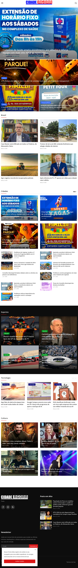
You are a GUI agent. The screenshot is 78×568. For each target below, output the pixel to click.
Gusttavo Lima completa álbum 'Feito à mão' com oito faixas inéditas (17, 442)
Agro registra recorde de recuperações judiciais (17, 178)
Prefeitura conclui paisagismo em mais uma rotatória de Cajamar (65, 274)
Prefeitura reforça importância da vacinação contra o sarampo (24, 294)
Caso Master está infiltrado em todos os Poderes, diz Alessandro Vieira (19, 145)
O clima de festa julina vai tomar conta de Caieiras (18, 107)
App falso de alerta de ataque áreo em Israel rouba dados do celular (12, 403)
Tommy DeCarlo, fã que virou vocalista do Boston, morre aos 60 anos (57, 470)
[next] (76, 378)
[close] (35, 550)
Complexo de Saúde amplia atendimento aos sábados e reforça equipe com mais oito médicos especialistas (19, 214)
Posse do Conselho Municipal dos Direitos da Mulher (63, 284)
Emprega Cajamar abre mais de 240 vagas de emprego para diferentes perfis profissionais (57, 214)
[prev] (73, 378)
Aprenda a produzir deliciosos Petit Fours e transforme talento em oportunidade (55, 106)
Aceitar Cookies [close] (19, 561)
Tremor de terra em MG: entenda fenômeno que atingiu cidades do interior (56, 145)
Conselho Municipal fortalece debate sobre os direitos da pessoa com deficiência (20, 274)
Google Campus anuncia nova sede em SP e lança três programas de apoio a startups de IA (39, 404)
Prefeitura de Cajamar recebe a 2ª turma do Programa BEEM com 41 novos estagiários (24, 254)
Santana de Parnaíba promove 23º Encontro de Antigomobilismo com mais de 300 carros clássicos (63, 264)
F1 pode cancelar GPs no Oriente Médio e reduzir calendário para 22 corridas (19, 360)
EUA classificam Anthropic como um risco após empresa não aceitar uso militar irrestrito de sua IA (65, 404)
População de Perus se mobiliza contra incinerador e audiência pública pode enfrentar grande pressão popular (63, 503)
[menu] (2, 3)
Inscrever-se (33, 546)
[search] (76, 3)
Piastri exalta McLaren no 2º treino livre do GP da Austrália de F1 (19, 337)
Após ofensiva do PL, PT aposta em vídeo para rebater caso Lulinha (58, 179)
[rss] (13, 507)
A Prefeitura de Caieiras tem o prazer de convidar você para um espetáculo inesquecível (35, 81)
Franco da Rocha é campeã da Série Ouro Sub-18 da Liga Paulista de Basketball (25, 264)
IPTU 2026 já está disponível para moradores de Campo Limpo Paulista (65, 513)
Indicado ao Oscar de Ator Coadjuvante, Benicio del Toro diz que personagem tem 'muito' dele (18, 469)
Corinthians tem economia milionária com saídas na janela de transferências (58, 336)
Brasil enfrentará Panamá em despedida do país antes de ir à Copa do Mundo (57, 360)
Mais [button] (74, 191)
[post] (39, 33)
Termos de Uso (71, 562)
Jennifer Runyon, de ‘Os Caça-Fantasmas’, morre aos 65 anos (57, 442)
